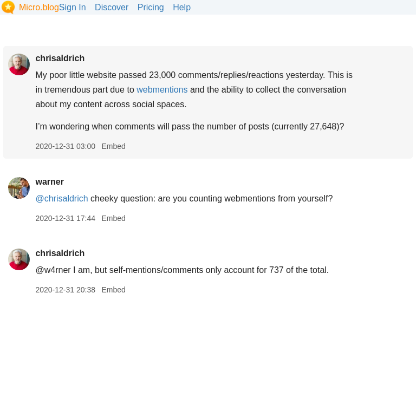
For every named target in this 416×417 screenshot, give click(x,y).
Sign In (72, 7)
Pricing (151, 7)
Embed (113, 146)
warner (49, 181)
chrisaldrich (59, 58)
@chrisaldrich (61, 198)
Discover (111, 7)
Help (182, 7)
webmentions (161, 89)
